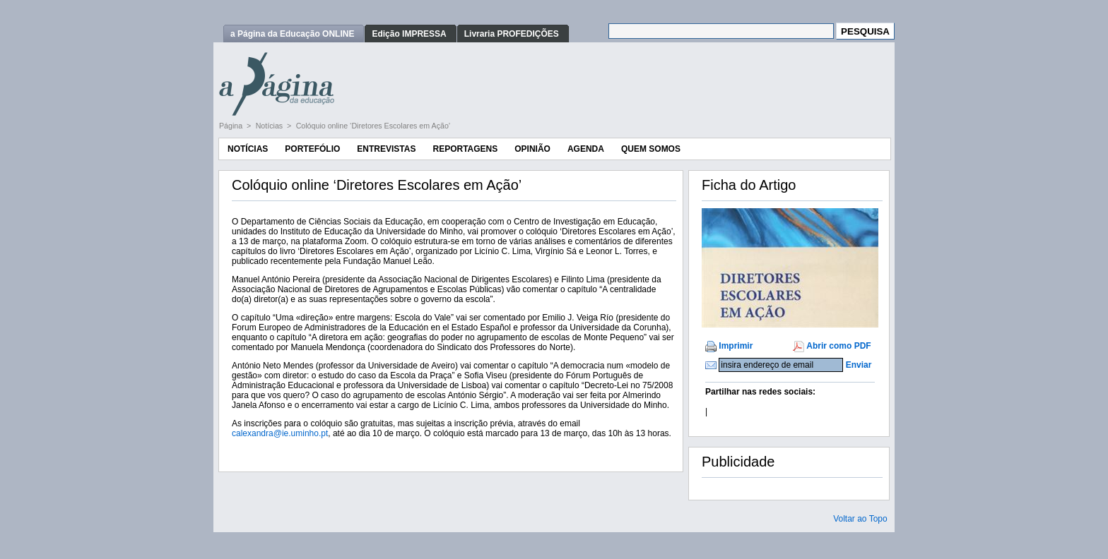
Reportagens (464, 149)
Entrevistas (386, 149)
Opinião (532, 149)
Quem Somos (650, 149)
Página (231, 125)
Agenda (585, 149)
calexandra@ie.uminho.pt (280, 433)
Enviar (859, 365)
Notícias (270, 125)
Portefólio (312, 149)
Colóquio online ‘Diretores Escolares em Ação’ (373, 125)
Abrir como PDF (838, 346)
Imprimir (736, 346)
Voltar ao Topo (860, 519)
